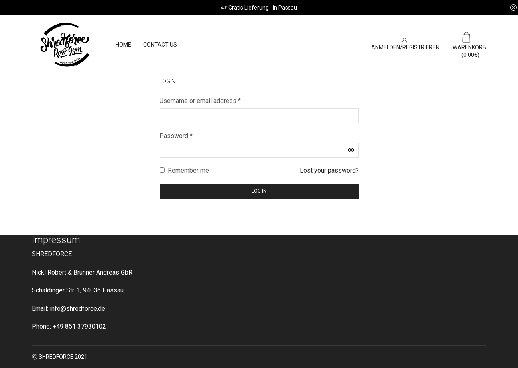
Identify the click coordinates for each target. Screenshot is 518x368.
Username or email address (200, 101)
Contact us (160, 44)
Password (176, 136)
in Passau (285, 7)
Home (123, 44)
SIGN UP (343, 45)
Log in (259, 191)
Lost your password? (329, 170)
